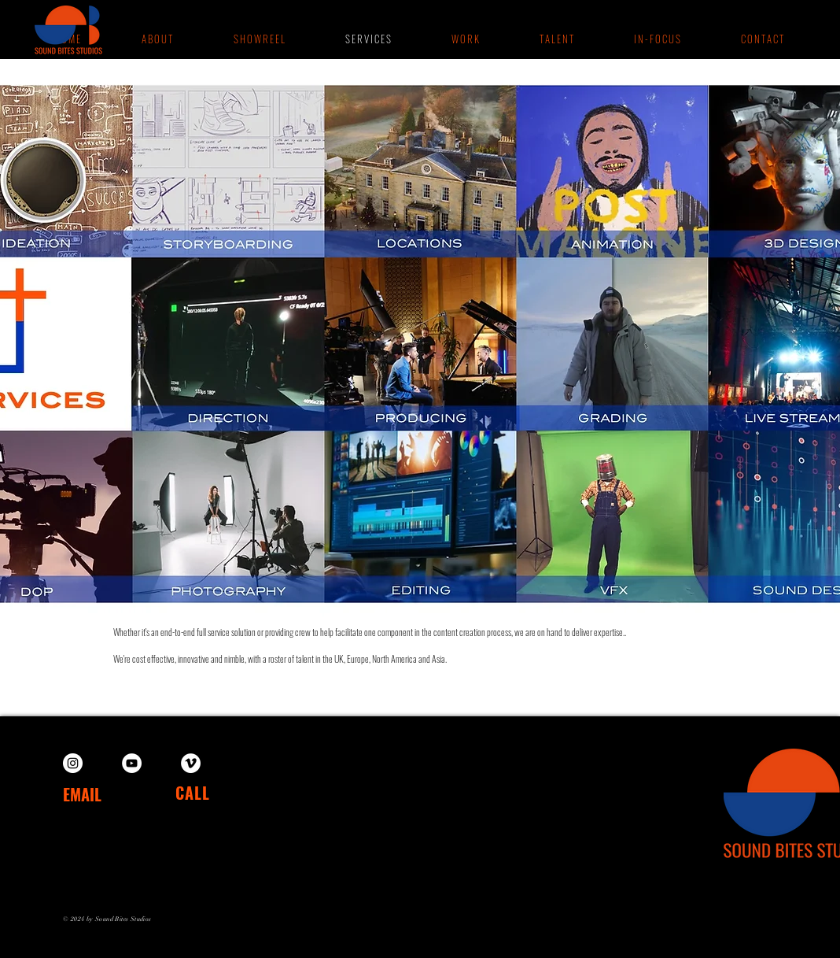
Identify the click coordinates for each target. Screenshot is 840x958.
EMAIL (82, 794)
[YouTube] (132, 763)
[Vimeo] (191, 763)
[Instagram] (73, 763)
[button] (465, 38)
